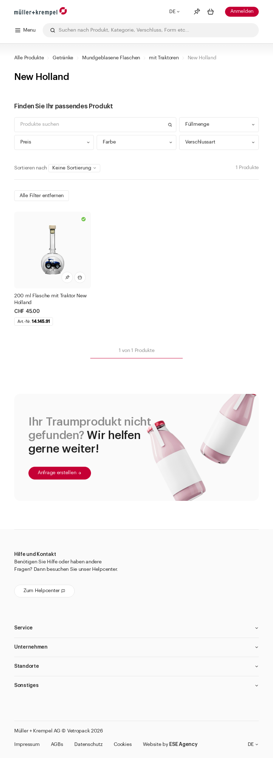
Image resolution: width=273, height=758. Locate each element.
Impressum (26, 744)
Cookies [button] (123, 744)
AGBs (57, 744)
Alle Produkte (29, 57)
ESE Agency (183, 744)
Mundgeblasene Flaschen (111, 57)
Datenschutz (88, 744)
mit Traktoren (163, 57)
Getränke (63, 57)
